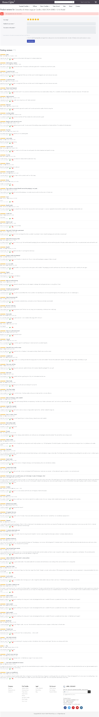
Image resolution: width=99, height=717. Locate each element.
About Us (10, 688)
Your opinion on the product (8, 27)
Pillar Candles (24, 699)
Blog (37, 692)
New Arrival (24, 701)
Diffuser (23, 695)
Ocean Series (25, 693)
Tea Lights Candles (26, 697)
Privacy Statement (39, 688)
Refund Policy (38, 690)
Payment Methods (53, 692)
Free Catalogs (52, 690)
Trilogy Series (24, 692)
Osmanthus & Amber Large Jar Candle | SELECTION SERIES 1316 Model (40, 10)
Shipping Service (11, 690)
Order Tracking (53, 688)
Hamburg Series (25, 690)
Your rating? (5, 19)
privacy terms (38, 38)
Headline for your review (8, 23)
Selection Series (25, 688)
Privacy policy (72, 694)
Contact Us (10, 692)
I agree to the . (70, 694)
